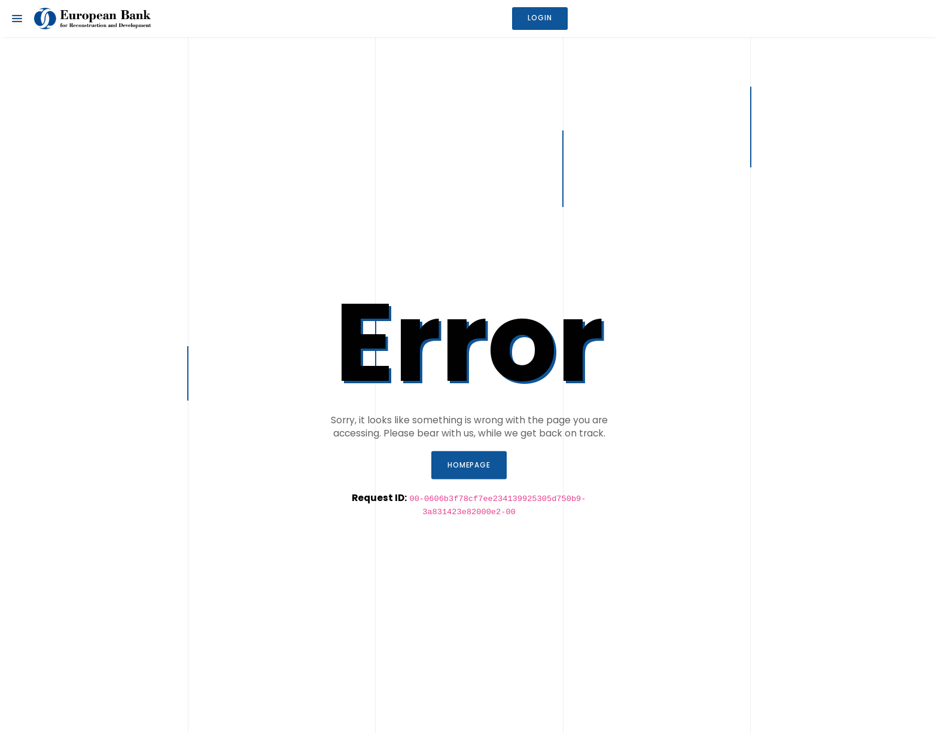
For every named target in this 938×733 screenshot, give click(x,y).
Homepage (469, 464)
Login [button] (540, 18)
